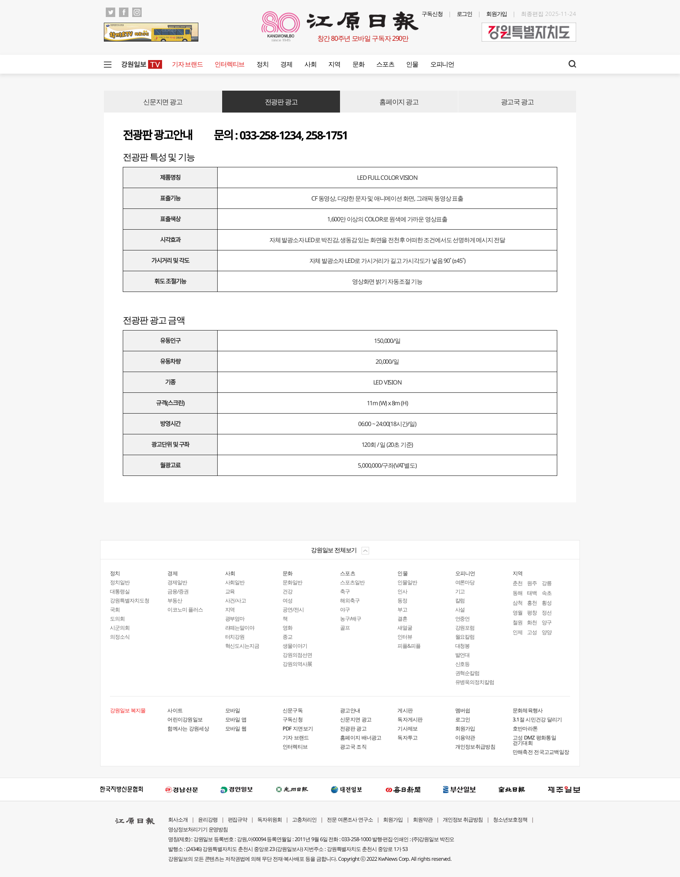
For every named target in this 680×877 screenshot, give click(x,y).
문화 (358, 64)
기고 (460, 591)
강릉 (547, 583)
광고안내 (350, 710)
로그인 (465, 13)
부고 (402, 609)
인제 (517, 632)
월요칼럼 (465, 636)
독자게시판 (410, 719)
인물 (412, 64)
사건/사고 (235, 600)
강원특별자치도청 (129, 600)
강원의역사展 (297, 663)
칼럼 (460, 600)
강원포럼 (465, 627)
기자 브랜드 (187, 64)
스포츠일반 (352, 582)
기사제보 (407, 728)
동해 (517, 592)
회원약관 (423, 819)
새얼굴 (404, 627)
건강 (287, 591)
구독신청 (432, 13)
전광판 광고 (281, 101)
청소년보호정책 (510, 819)
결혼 (402, 618)
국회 (115, 609)
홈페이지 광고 (399, 101)
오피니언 (442, 64)
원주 (532, 583)
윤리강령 (208, 819)
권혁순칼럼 (467, 672)
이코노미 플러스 (185, 609)
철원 (517, 622)
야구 (345, 609)
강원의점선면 (297, 654)
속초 (547, 592)
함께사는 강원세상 (188, 728)
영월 (517, 612)
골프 (345, 627)
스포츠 (385, 64)
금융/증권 (178, 591)
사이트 (174, 710)
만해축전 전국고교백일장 (541, 751)
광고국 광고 (517, 101)
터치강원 (235, 636)
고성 (532, 632)
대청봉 (462, 645)
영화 (287, 627)
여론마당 (465, 582)
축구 (345, 591)
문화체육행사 (528, 710)
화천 (532, 622)
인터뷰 (404, 636)
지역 (334, 64)
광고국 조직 (353, 746)
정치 (262, 64)
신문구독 (293, 710)
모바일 (232, 710)
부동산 (174, 600)
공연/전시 (293, 609)
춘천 (517, 583)
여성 (287, 600)
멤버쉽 (462, 710)
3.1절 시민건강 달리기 (537, 719)
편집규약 (237, 819)
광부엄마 (235, 618)
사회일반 (235, 582)
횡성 (547, 602)
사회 (310, 64)
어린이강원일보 (184, 719)
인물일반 (407, 582)
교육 (230, 591)
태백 (532, 592)
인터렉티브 (229, 64)
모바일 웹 (236, 728)
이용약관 (465, 737)
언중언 (462, 618)
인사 (402, 591)
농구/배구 (350, 618)
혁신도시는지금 (242, 645)
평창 (532, 612)
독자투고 (407, 737)
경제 (286, 64)
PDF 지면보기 (298, 728)
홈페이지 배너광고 (361, 737)
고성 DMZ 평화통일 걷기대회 (534, 740)
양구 (547, 622)
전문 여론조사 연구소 (350, 819)
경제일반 (177, 582)
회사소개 (178, 819)
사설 (460, 609)
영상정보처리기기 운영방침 (198, 829)
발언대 (462, 654)
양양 (547, 632)
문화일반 (292, 582)
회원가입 (496, 13)
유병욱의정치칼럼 (475, 682)
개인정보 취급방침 (463, 819)
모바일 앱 (236, 719)
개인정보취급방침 (475, 746)
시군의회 (120, 627)
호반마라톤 (525, 728)
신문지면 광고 (162, 101)
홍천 (532, 602)
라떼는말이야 (240, 627)
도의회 (117, 618)
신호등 (462, 663)
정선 (547, 612)
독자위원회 (269, 819)
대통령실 (120, 591)
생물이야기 (295, 645)
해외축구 (350, 600)
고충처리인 (304, 819)
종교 (287, 636)
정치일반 (120, 582)
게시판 (405, 710)
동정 (402, 600)
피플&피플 (408, 645)
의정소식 (120, 636)
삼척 (517, 602)
